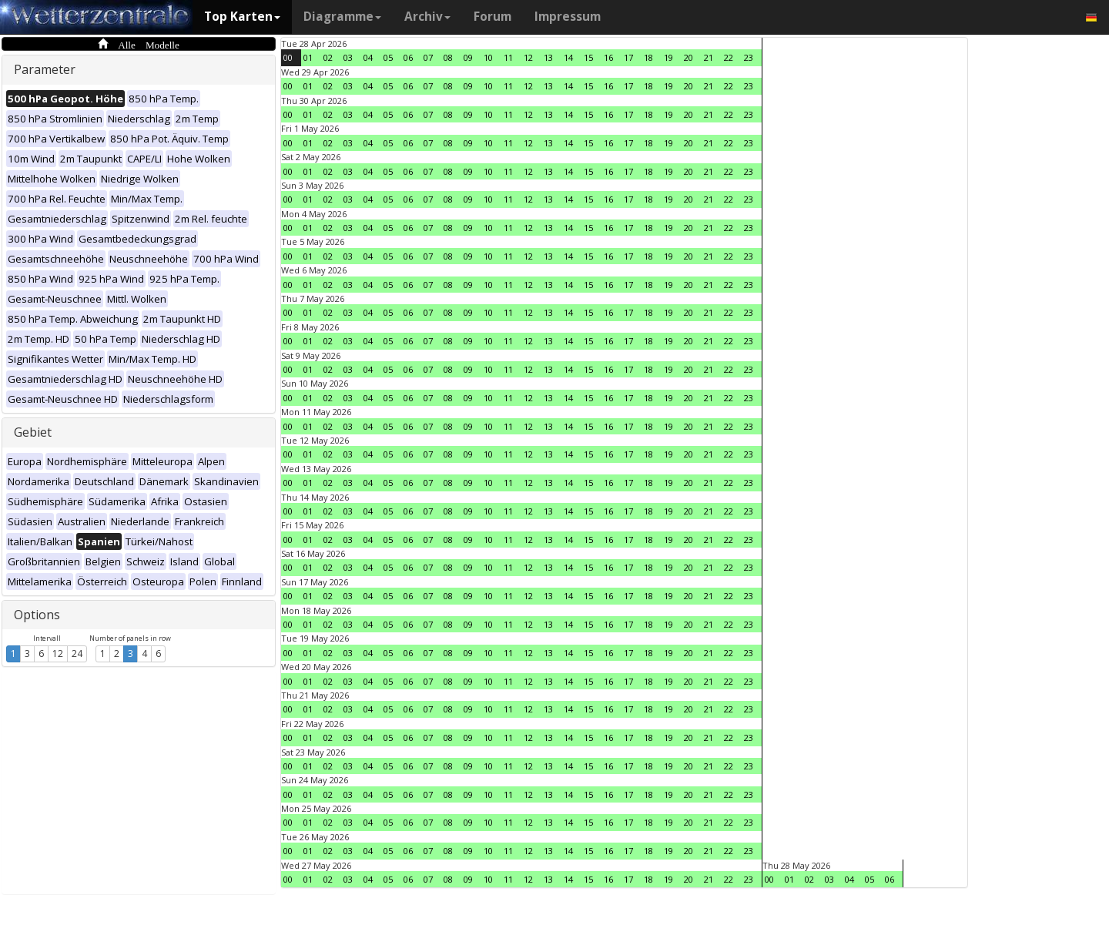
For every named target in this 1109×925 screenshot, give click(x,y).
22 (728, 57)
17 (628, 57)
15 (588, 57)
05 (388, 57)
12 (57, 653)
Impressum (567, 16)
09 (468, 57)
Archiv (427, 16)
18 (648, 57)
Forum (492, 16)
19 (668, 57)
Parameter (44, 69)
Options (37, 614)
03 (348, 57)
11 (508, 57)
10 (488, 57)
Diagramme (342, 16)
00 (288, 57)
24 (77, 653)
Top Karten (242, 16)
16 (608, 57)
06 (408, 57)
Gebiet (33, 432)
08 (448, 57)
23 (748, 57)
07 (428, 57)
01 (308, 57)
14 (568, 57)
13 (548, 57)
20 (688, 57)
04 (368, 57)
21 (708, 57)
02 (328, 57)
